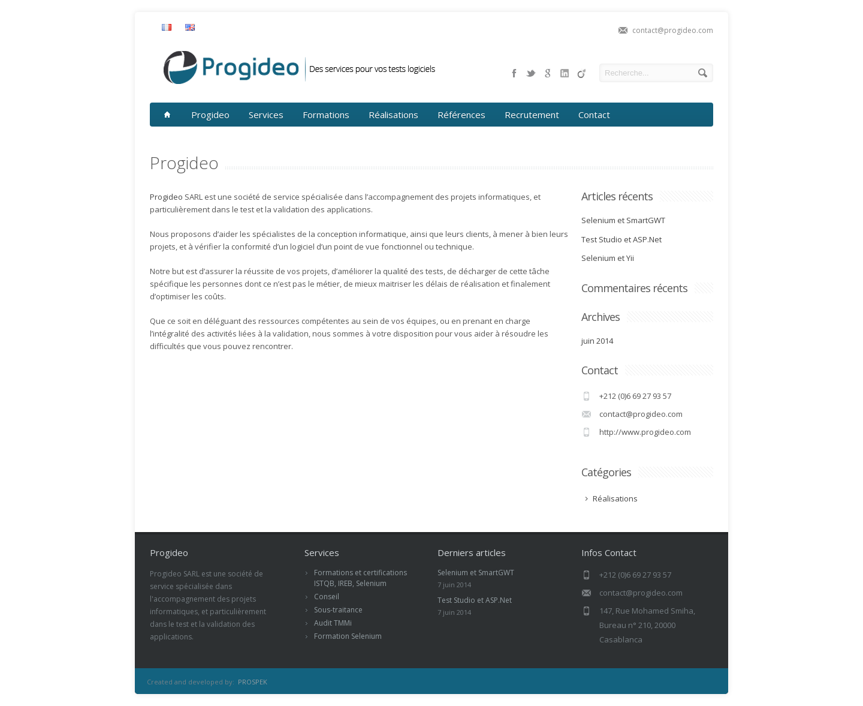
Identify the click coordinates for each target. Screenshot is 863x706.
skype (564, 73)
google (548, 73)
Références (461, 115)
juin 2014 (597, 340)
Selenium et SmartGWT (623, 220)
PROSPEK (252, 681)
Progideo (210, 115)
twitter (531, 73)
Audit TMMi (333, 623)
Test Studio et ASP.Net (621, 239)
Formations (326, 115)
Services (266, 115)
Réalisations (393, 115)
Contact (594, 115)
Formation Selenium (348, 636)
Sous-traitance (338, 610)
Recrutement (532, 115)
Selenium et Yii (607, 258)
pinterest (581, 73)
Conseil (326, 596)
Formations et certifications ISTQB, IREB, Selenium (360, 577)
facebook (514, 73)
